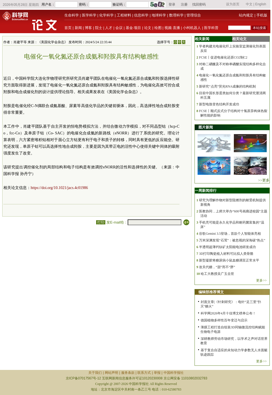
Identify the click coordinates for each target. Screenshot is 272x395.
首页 (68, 28)
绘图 (158, 28)
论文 (147, 28)
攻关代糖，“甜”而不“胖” (217, 267)
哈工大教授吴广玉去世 (217, 274)
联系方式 (144, 373)
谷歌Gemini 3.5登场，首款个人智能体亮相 (230, 234)
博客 (88, 28)
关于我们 (95, 373)
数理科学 (176, 15)
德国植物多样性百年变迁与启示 (224, 320)
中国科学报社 (174, 373)
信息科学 (141, 15)
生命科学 (71, 15)
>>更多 (263, 180)
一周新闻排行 (206, 190)
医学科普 (211, 28)
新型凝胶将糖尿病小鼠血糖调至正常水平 (229, 260)
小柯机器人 (192, 28)
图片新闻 (205, 127)
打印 (100, 222)
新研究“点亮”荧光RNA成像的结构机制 (227, 86)
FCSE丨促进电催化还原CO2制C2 (223, 57)
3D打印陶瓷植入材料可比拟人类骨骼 (226, 254)
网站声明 (111, 373)
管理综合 (193, 15)
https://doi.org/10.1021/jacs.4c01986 (59, 188)
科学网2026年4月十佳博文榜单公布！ (228, 313)
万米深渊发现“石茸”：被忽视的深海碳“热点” (232, 240)
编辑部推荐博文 (211, 292)
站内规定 (246, 15)
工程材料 (124, 15)
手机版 (261, 15)
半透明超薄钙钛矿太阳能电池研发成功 (227, 247)
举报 (157, 373)
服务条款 (128, 373)
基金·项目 (133, 28)
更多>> (261, 280)
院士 (98, 28)
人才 (108, 28)
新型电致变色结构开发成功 (219, 104)
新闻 (78, 28)
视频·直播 (172, 28)
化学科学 (106, 15)
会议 (119, 28)
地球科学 (159, 15)
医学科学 (89, 15)
